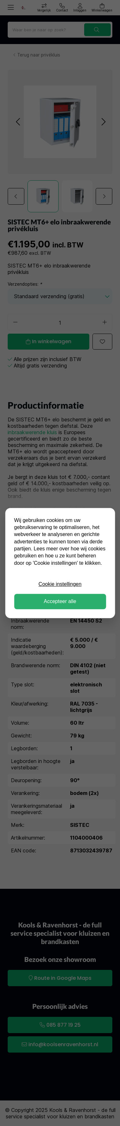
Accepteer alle (60, 601)
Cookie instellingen (59, 584)
